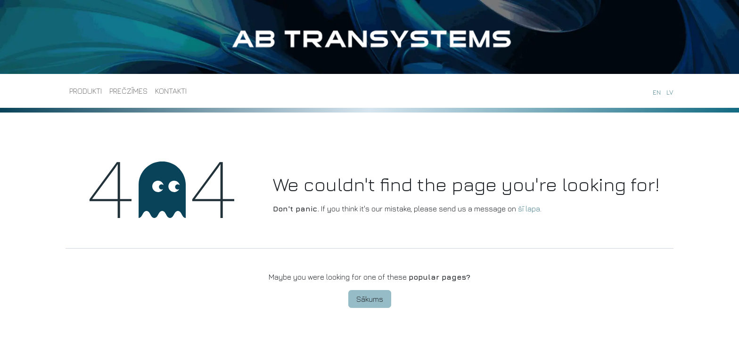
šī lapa (529, 208)
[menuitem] (86, 90)
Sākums (369, 299)
